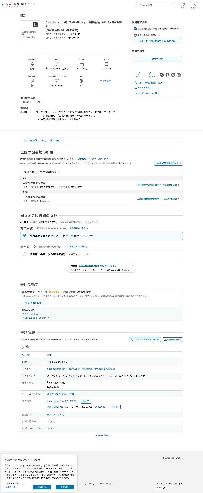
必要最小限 (42, 487)
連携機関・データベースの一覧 (93, 159)
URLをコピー (150, 74)
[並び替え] (29, 172)
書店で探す (157, 59)
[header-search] (155, 5)
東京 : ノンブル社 (55, 414)
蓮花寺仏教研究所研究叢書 (60, 393)
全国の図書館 (30, 140)
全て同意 (65, 487)
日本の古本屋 (32, 313)
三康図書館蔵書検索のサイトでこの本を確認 (158, 199)
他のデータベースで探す (146, 93)
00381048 (100, 406)
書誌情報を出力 (142, 87)
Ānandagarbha (55, 401)
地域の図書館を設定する (169, 163)
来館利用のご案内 (79, 228)
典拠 (86, 401)
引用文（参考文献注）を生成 (148, 82)
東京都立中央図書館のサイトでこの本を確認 (158, 185)
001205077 (70, 401)
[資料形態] (49, 172)
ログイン (195, 5)
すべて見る (105, 81)
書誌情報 (54, 140)
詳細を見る (11, 487)
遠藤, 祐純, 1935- (55, 406)
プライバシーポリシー (87, 483)
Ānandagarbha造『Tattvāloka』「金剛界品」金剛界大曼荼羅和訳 (81, 368)
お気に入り (139, 74)
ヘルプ (183, 5)
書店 (43, 140)
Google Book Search (36, 317)
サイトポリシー (107, 483)
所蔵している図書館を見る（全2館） (157, 41)
